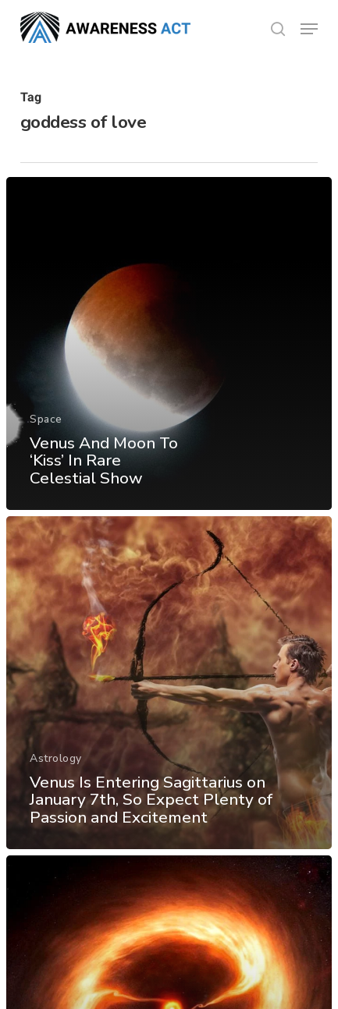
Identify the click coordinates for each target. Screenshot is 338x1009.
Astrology (56, 758)
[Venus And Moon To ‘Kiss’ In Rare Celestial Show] (169, 343)
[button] (309, 29)
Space (46, 419)
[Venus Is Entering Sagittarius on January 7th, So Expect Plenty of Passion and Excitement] (169, 682)
